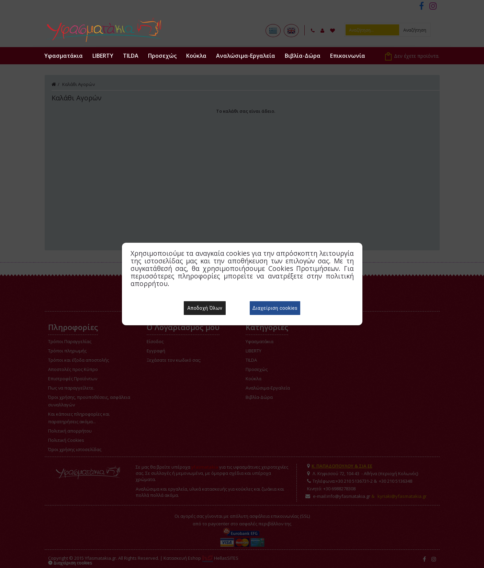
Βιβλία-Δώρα (302, 55)
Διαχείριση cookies (275, 308)
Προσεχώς (162, 55)
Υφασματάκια (63, 55)
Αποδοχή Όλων (205, 308)
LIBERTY (102, 55)
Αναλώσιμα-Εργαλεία (245, 55)
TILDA (130, 55)
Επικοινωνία (347, 55)
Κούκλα (196, 55)
